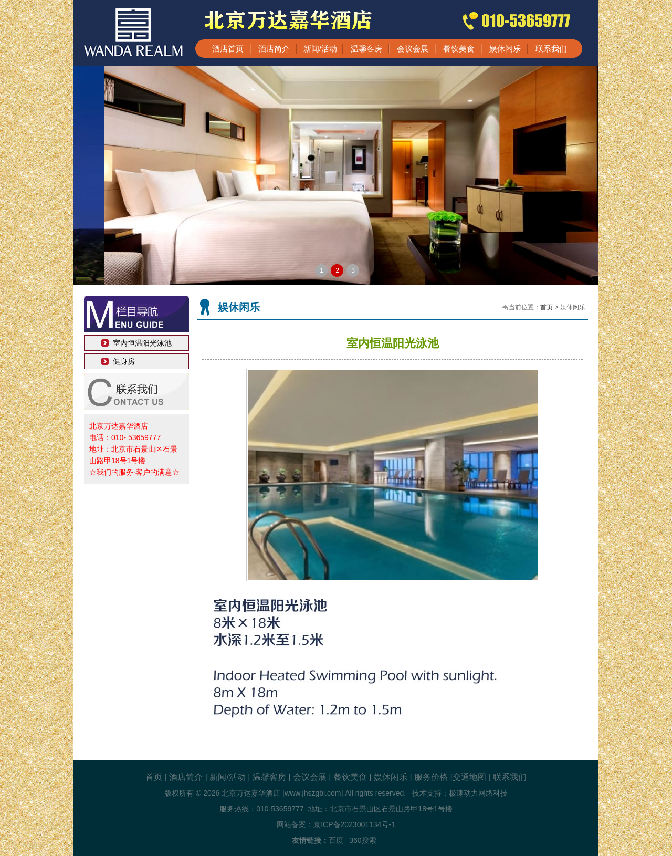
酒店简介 (274, 48)
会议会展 (412, 48)
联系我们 (551, 48)
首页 (546, 307)
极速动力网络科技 (478, 793)
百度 (336, 840)
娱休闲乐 (505, 48)
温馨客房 (366, 48)
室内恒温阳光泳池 (142, 343)
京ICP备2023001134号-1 (354, 824)
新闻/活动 (320, 48)
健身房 (124, 361)
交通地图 (469, 777)
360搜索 (362, 840)
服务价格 (431, 777)
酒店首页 (228, 48)
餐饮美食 (459, 48)
